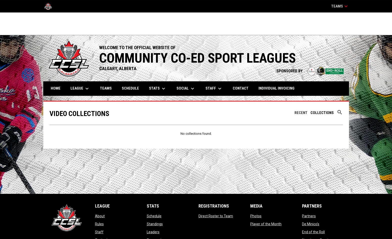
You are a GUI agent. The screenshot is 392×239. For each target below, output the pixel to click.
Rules (99, 224)
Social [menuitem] (186, 89)
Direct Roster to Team (215, 216)
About (100, 216)
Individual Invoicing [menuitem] (276, 88)
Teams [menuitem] (106, 88)
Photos (256, 216)
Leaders (153, 232)
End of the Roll (313, 232)
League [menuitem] (80, 89)
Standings (155, 224)
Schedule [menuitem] (130, 88)
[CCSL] (50, 6)
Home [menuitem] (55, 88)
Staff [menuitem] (214, 89)
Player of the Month (266, 224)
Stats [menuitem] (157, 89)
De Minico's (310, 224)
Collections (322, 113)
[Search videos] (340, 114)
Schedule (154, 216)
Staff (99, 232)
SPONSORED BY (310, 71)
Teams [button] (340, 6)
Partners (309, 216)
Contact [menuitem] (240, 88)
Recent (301, 113)
